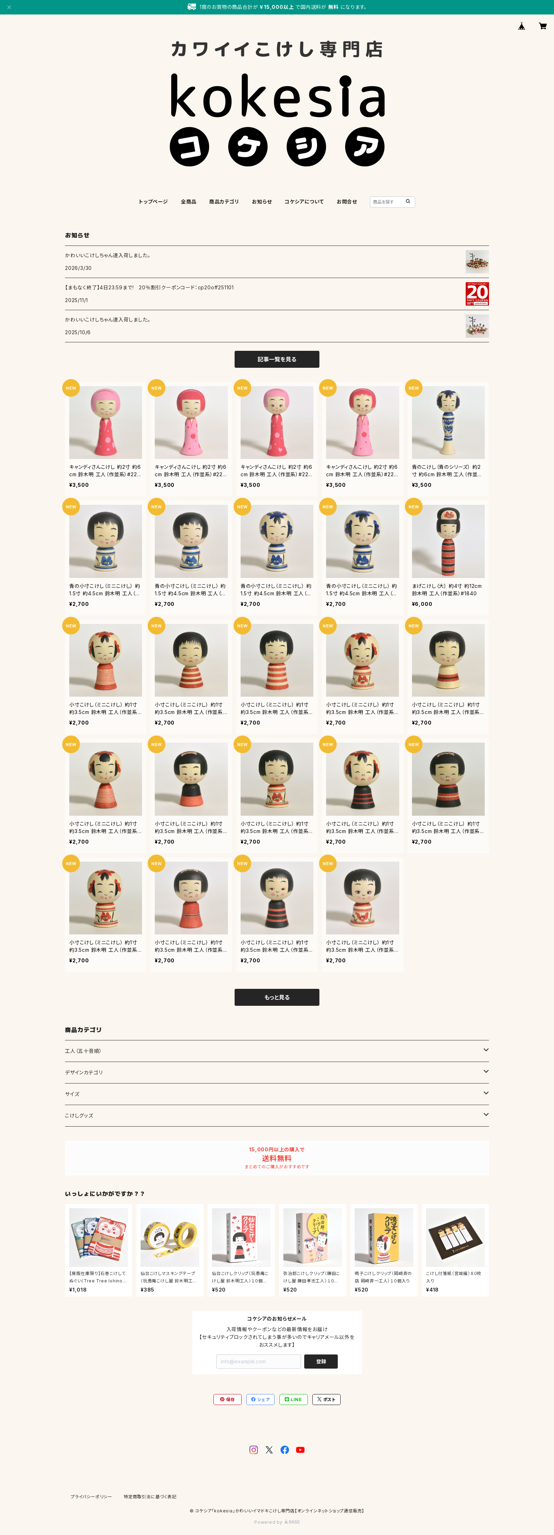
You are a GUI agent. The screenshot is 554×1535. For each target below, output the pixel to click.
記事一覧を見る (277, 359)
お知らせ (262, 202)
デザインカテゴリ (83, 1072)
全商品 (188, 202)
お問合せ (347, 202)
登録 (321, 1361)
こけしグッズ (79, 1115)
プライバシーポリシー (91, 1496)
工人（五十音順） (83, 1051)
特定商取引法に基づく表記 (150, 1496)
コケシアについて (304, 202)
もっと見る (277, 997)
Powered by (277, 1522)
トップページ (153, 202)
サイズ (72, 1094)
